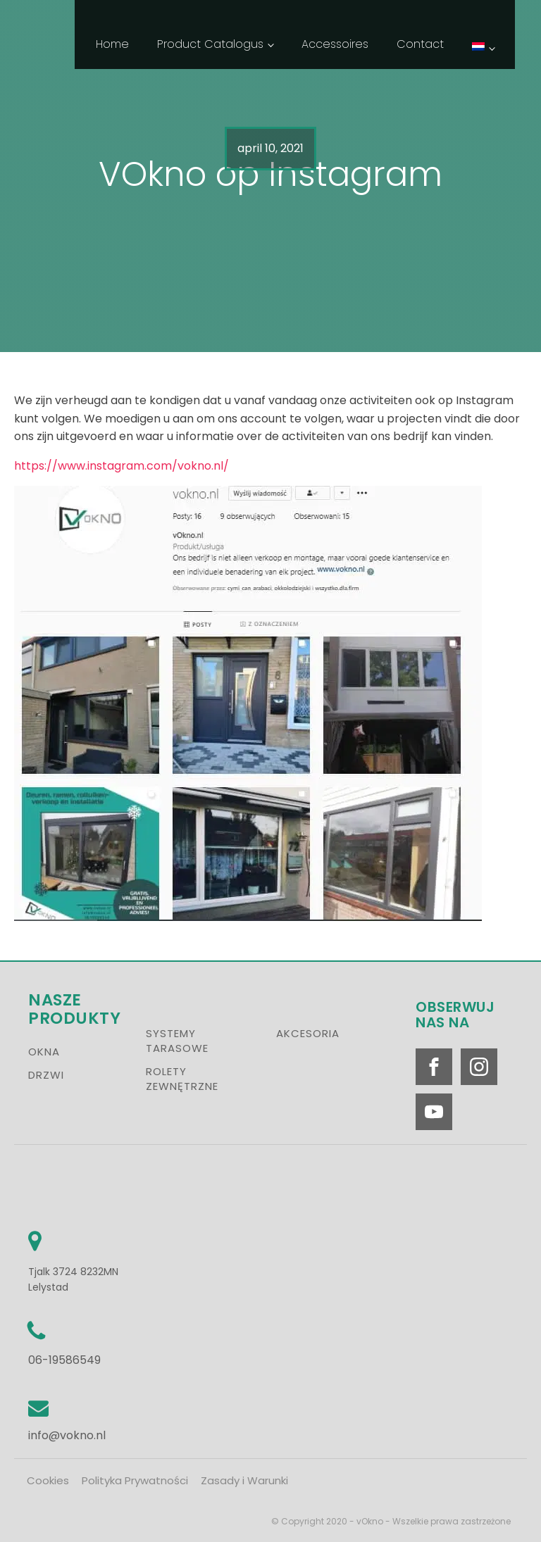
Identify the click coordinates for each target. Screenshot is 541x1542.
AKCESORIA (308, 1033)
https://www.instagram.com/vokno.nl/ (121, 466)
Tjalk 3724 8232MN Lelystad (74, 1278)
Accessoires (334, 44)
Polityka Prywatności (135, 1480)
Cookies (48, 1480)
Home (112, 44)
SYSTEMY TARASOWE (177, 1040)
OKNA (44, 1051)
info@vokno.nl (67, 1435)
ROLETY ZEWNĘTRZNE (182, 1078)
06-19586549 (64, 1360)
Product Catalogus (210, 44)
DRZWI (46, 1074)
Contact (420, 44)
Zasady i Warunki (244, 1480)
